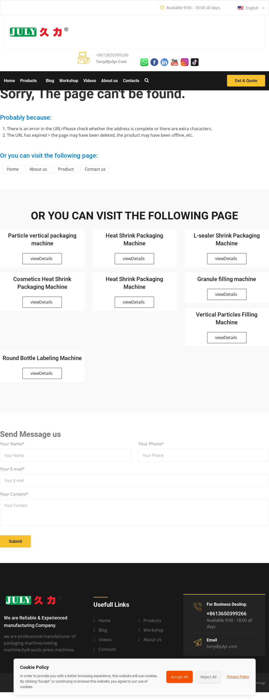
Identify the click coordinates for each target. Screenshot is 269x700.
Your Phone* (151, 444)
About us (109, 80)
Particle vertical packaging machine (42, 242)
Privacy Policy (238, 677)
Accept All (179, 676)
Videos (89, 80)
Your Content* (14, 494)
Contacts (131, 80)
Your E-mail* (12, 469)
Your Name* (12, 444)
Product (66, 169)
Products (28, 80)
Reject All (208, 676)
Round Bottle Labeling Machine (42, 360)
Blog (50, 80)
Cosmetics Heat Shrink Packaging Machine (42, 285)
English (251, 8)
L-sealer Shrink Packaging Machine (227, 242)
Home (9, 80)
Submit (15, 541)
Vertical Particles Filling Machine (226, 321)
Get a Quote (246, 80)
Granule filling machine (226, 281)
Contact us (95, 169)
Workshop (68, 80)
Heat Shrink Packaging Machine (134, 242)
